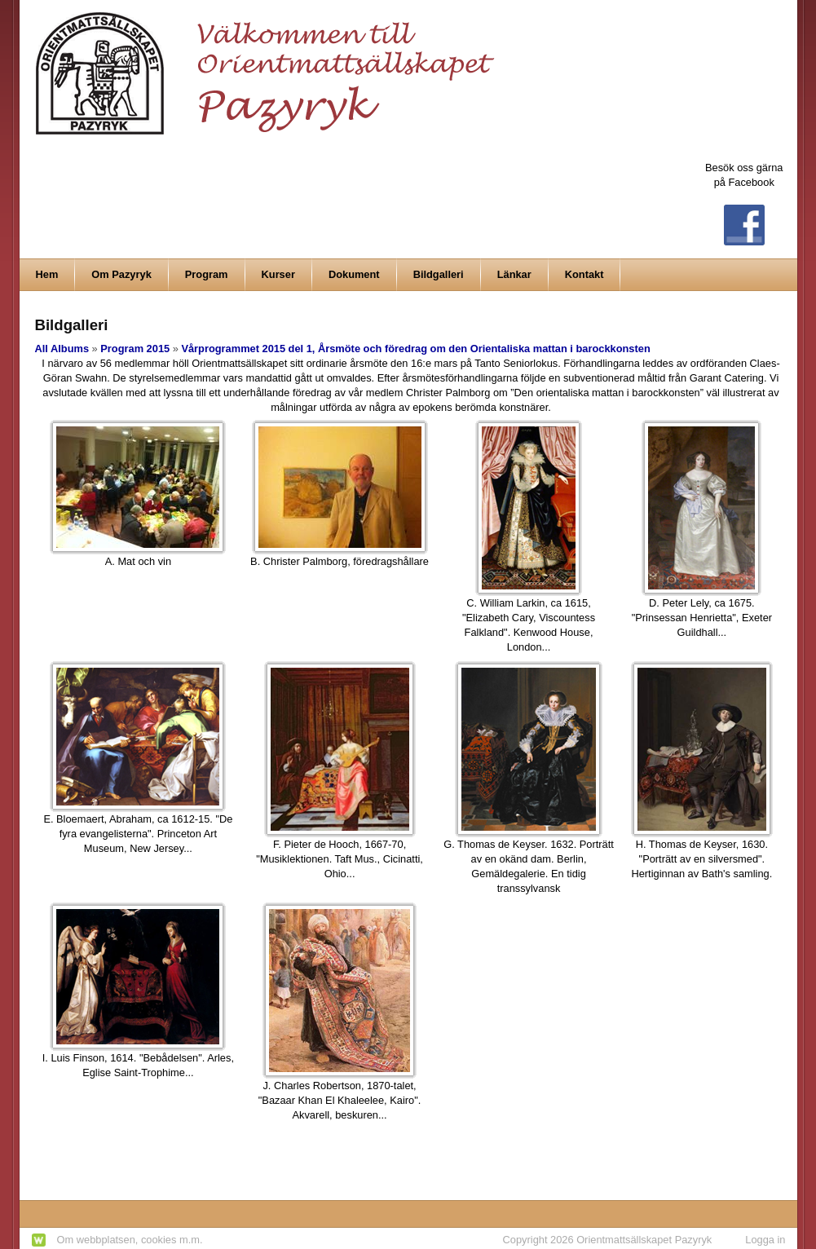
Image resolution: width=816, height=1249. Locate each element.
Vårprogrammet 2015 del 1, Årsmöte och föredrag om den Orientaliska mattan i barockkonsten (415, 348)
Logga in (765, 1240)
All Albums (62, 348)
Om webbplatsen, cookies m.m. (130, 1240)
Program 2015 (135, 348)
